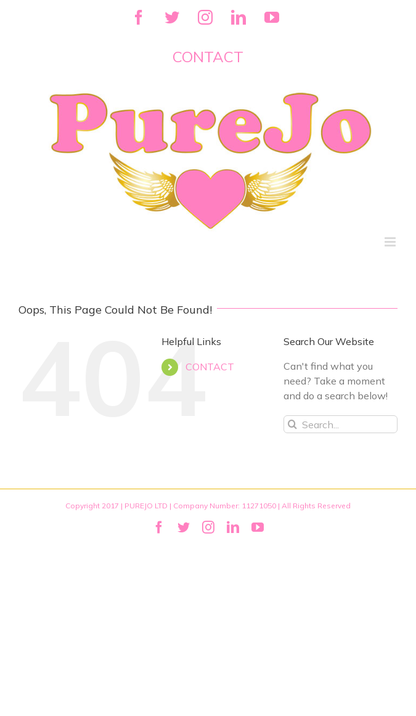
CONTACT (210, 366)
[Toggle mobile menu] (391, 241)
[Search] (292, 424)
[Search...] (340, 424)
